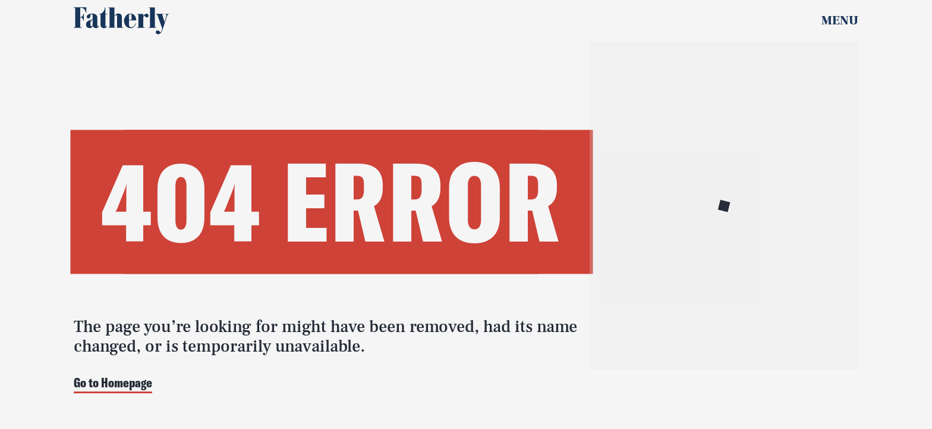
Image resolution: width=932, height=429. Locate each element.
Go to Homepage (113, 383)
